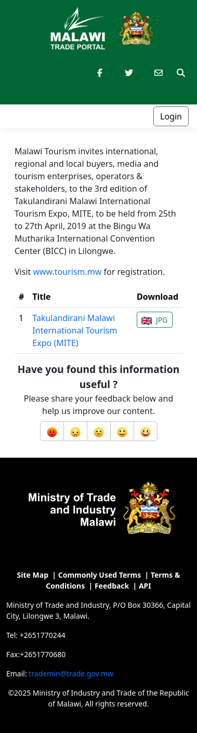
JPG (154, 320)
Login (171, 116)
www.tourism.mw (67, 271)
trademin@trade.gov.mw (71, 673)
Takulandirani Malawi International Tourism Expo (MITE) (74, 330)
